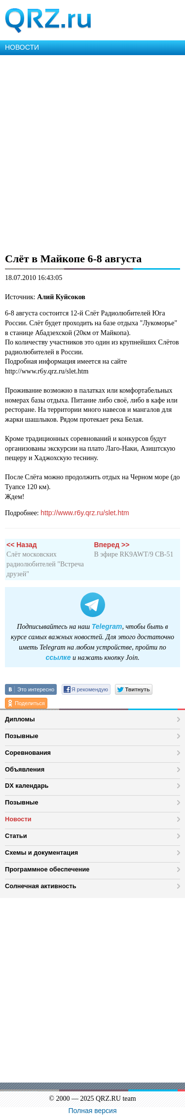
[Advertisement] (92, 152)
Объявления (24, 769)
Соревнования (28, 752)
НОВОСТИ (22, 47)
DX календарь (26, 785)
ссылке (58, 657)
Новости (18, 819)
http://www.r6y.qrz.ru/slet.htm (84, 513)
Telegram (107, 626)
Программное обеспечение (47, 869)
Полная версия (93, 1111)
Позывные (21, 736)
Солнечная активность (40, 886)
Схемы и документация (41, 852)
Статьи (16, 835)
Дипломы (20, 719)
